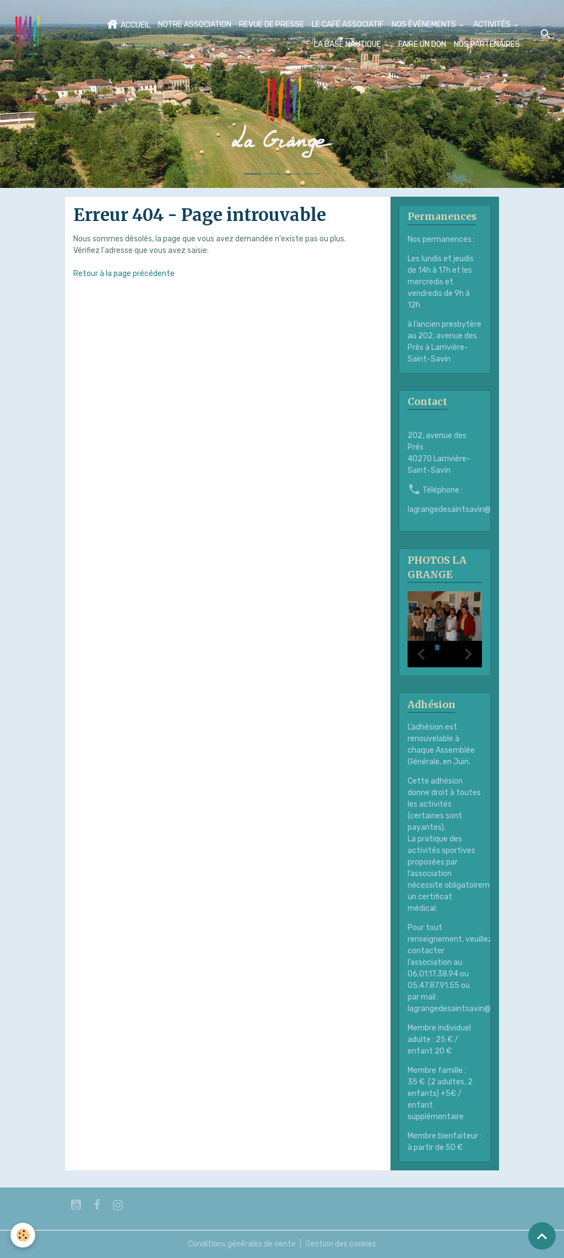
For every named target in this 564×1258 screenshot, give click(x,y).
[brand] (27, 35)
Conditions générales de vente (242, 1244)
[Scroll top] (542, 1236)
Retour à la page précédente (124, 273)
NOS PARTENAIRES (487, 44)
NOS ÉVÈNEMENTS (425, 24)
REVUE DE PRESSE (271, 24)
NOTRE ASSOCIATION (194, 24)
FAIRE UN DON (422, 44)
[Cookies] (23, 1235)
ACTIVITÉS (492, 24)
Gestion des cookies (340, 1244)
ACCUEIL (128, 24)
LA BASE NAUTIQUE (348, 44)
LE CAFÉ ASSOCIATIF (348, 24)
